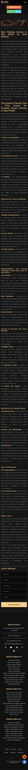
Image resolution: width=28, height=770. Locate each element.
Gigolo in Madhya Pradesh (14, 664)
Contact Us (20, 752)
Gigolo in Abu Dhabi (9, 682)
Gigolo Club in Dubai (14, 660)
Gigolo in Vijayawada (19, 737)
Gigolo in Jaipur (19, 725)
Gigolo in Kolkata (9, 729)
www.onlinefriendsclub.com (14, 641)
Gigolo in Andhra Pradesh (14, 699)
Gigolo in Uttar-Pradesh (9, 673)
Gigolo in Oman (19, 682)
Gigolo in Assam (18, 707)
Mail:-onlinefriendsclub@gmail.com (14, 644)
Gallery (6, 752)
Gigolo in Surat (9, 735)
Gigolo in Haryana (20, 703)
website (16, 475)
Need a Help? (14, 7)
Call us (18, 11)
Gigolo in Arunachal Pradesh (14, 697)
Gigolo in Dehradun (19, 727)
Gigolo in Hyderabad (9, 725)
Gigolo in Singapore (8, 737)
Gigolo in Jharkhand (19, 677)
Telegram (11, 11)
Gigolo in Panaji (10, 731)
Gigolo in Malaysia (18, 712)
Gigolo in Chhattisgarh (14, 701)
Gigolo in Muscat (14, 714)
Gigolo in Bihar (9, 707)
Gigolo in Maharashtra (14, 666)
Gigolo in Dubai (9, 712)
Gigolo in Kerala (9, 679)
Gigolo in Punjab (19, 675)
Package (13, 752)
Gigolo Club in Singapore (14, 662)
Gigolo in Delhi (10, 733)
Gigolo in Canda (18, 710)
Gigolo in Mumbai (20, 673)
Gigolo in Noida (18, 733)
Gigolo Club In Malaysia (14, 722)
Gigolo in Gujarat (10, 705)
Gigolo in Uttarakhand (14, 669)
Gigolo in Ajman (18, 679)
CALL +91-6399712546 (14, 635)
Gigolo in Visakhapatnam (14, 740)
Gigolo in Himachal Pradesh (14, 694)
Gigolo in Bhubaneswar (9, 703)
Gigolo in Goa (18, 705)
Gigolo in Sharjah (18, 735)
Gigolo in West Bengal (14, 671)
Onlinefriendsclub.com (14, 762)
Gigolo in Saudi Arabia (14, 684)
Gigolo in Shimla (18, 729)
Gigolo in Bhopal (9, 710)
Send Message (14, 605)
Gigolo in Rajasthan (9, 675)
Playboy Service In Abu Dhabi (14, 692)
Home (7, 749)
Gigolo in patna (18, 731)
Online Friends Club (17, 60)
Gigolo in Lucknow (9, 727)
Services (13, 749)
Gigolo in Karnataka (8, 677)
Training (20, 749)
